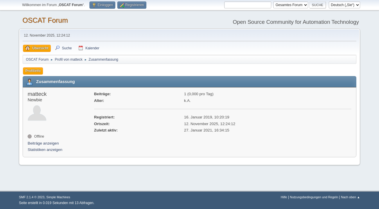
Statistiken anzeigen (45, 149)
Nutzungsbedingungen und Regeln (314, 197)
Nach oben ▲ (350, 197)
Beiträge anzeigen (43, 143)
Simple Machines (58, 197)
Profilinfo (33, 71)
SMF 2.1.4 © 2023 (31, 197)
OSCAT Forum (45, 20)
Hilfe (284, 197)
